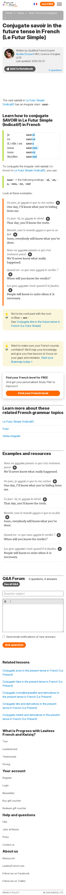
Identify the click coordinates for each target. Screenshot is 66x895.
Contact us (8, 844)
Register (7, 777)
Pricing (6, 764)
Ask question (14, 645)
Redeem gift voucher (14, 808)
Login (6, 785)
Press (6, 837)
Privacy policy (11, 892)
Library (20, 13)
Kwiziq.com (9, 858)
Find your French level (33, 393)
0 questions (55, 70)
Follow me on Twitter (14, 881)
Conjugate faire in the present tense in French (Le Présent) (32, 683)
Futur (6, 428)
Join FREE (47, 4)
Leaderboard (10, 749)
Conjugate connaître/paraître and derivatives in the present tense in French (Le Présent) (31, 694)
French (9, 13)
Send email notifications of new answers (31, 636)
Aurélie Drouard (25, 54)
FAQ (5, 821)
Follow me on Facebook (16, 873)
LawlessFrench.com (13, 865)
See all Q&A (11, 584)
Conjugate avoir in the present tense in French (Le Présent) (33, 672)
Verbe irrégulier (11, 436)
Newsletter (9, 793)
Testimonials (9, 756)
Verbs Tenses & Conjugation (43, 13)
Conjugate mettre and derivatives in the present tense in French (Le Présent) (31, 717)
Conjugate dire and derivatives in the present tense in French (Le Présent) (29, 706)
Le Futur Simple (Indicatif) (29, 170)
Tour (5, 741)
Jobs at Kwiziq (11, 829)
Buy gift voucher (12, 800)
